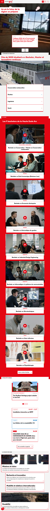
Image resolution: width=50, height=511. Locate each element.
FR (42, 1)
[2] (25, 404)
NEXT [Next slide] (26, 50)
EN (45, 1)
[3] (27, 404)
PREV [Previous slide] (23, 50)
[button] (2, 1)
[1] (23, 404)
